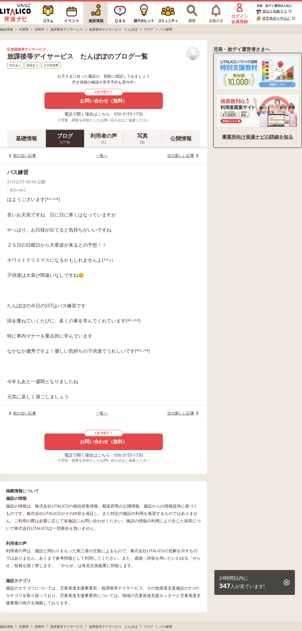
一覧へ (101, 155)
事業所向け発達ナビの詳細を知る (257, 137)
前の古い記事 (24, 155)
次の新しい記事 (180, 155)
